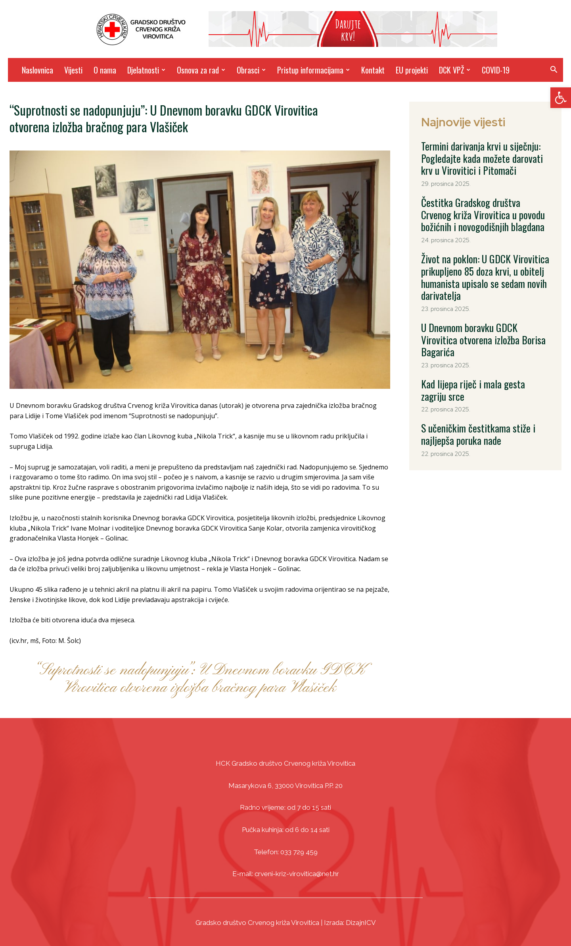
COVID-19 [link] (496, 70)
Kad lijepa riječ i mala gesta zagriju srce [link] (480, 338)
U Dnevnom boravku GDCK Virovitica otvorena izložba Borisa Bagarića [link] (474, 304)
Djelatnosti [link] (146, 70)
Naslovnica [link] (37, 70)
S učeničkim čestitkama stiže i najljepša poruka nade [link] (479, 372)
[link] (560, 97)
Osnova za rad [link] (201, 70)
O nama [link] (105, 70)
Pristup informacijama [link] (313, 70)
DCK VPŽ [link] (454, 70)
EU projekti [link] (412, 70)
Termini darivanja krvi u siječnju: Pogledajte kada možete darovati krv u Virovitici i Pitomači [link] (485, 154)
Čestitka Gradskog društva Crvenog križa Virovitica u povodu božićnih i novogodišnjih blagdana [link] (484, 202)
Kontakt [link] (373, 70)
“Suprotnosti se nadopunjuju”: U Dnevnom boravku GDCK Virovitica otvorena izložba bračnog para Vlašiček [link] (199, 679)
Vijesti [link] (73, 70)
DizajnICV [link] (361, 923)
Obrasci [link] (251, 70)
